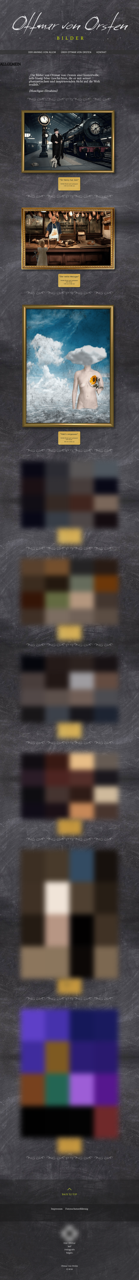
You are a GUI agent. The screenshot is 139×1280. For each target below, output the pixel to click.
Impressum (57, 1209)
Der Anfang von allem (42, 52)
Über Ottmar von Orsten (76, 52)
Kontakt (101, 52)
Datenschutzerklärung (76, 1209)
